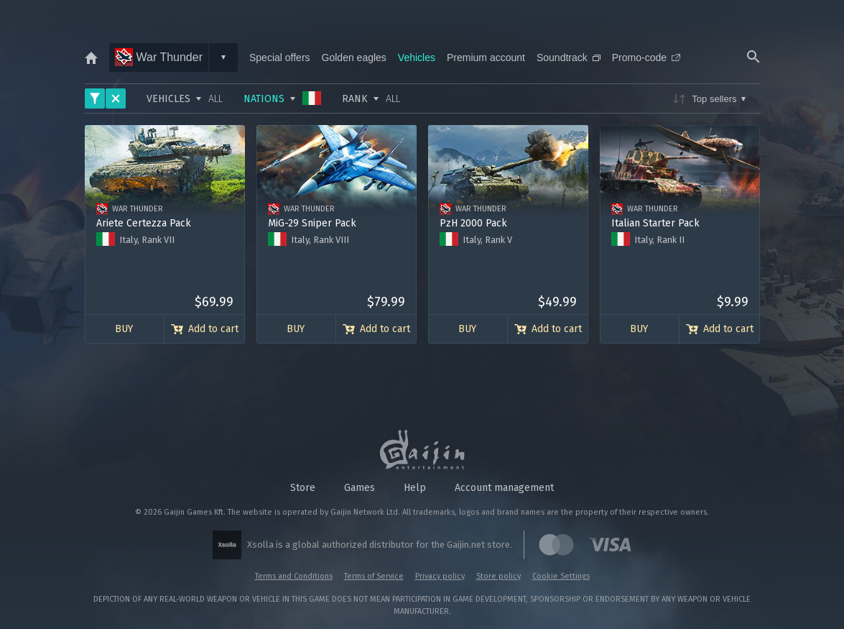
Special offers (279, 57)
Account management (504, 488)
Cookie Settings (561, 576)
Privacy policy (440, 576)
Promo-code (646, 57)
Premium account (486, 57)
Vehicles (416, 57)
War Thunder (159, 57)
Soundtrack (568, 57)
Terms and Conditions (294, 576)
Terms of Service (374, 576)
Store (302, 488)
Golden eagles (354, 57)
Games (359, 488)
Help (415, 488)
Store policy (498, 576)
